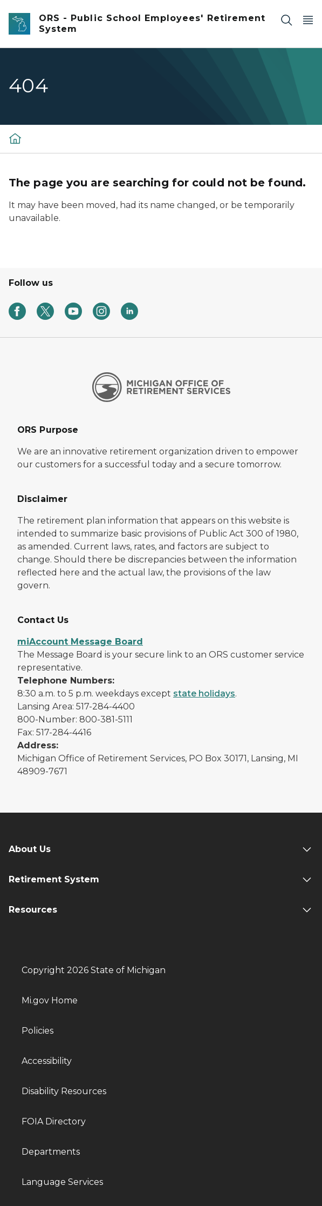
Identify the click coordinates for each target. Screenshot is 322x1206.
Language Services (62, 1182)
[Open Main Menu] (308, 19)
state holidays (204, 693)
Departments (51, 1152)
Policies (37, 1031)
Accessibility (47, 1061)
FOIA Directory (54, 1121)
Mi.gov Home (50, 1000)
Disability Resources (64, 1091)
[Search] (286, 19)
